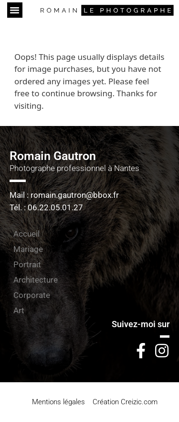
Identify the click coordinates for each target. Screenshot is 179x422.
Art (18, 310)
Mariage (28, 249)
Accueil (26, 234)
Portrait (27, 264)
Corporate (31, 295)
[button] (14, 10)
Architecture (35, 280)
